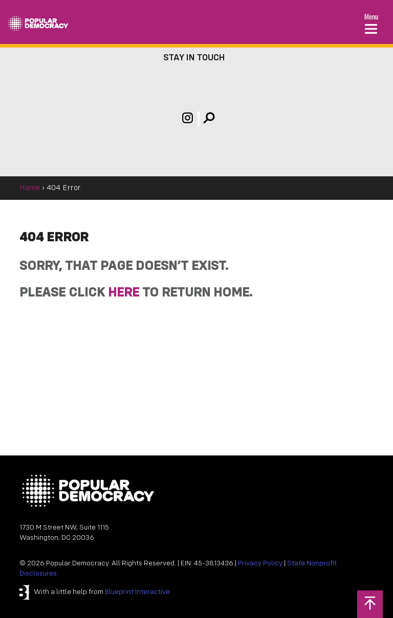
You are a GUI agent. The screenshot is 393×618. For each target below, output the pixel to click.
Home (29, 188)
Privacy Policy (260, 563)
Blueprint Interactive (137, 592)
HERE (123, 293)
